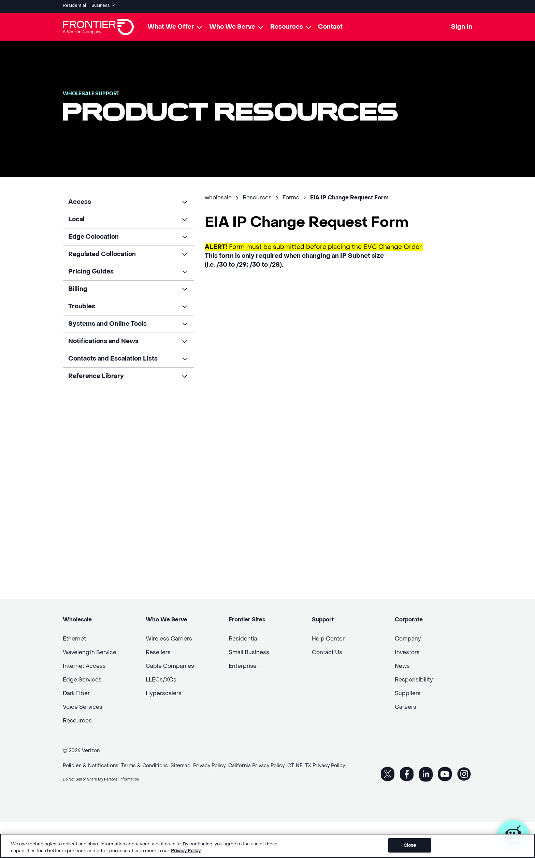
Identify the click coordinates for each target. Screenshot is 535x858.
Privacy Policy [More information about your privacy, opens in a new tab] (186, 851)
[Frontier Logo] (98, 24)
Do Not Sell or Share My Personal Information (116, 776)
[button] (128, 199)
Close (410, 845)
